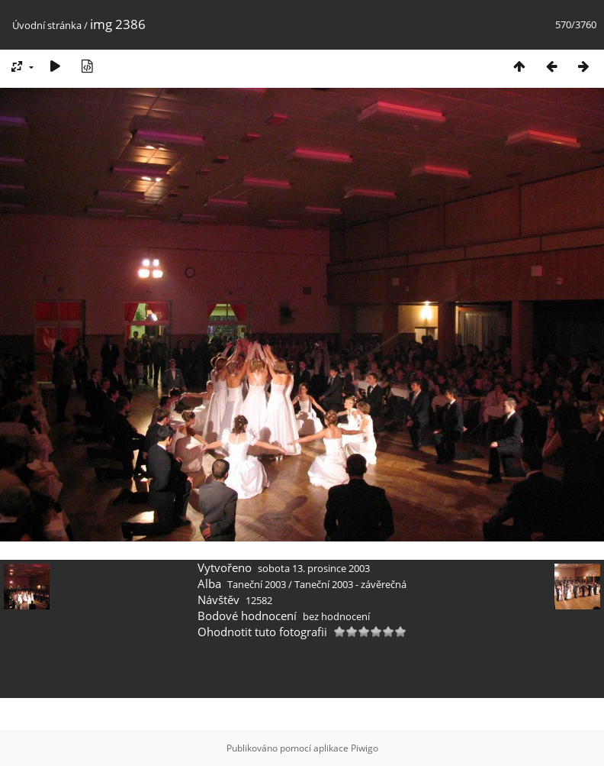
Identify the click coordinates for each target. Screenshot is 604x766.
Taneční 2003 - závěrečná (350, 584)
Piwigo (364, 748)
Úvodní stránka (47, 25)
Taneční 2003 (256, 584)
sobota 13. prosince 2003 (314, 568)
